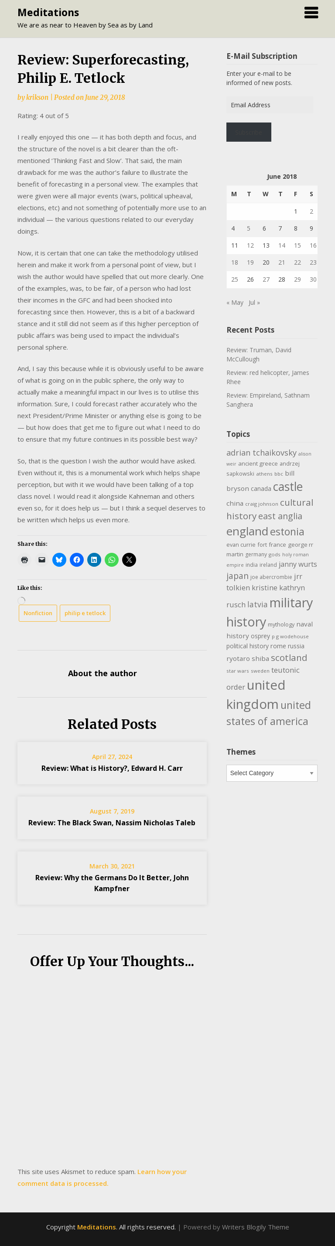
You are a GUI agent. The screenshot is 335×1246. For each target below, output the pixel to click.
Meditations (48, 12)
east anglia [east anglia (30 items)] (280, 516)
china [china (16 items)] (234, 503)
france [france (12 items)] (277, 544)
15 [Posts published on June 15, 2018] (297, 245)
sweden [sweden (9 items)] (260, 670)
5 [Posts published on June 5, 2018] (248, 228)
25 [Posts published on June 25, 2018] (234, 279)
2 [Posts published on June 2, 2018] (311, 211)
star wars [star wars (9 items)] (237, 670)
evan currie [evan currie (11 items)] (241, 544)
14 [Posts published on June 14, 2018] (281, 245)
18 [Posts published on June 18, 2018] (234, 262)
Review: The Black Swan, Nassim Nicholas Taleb (111, 822)
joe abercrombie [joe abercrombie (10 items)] (271, 577)
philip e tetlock (85, 613)
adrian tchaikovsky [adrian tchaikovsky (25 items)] (261, 452)
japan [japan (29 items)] (237, 576)
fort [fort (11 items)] (262, 544)
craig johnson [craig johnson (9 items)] (261, 503)
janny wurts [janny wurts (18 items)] (298, 564)
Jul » (254, 302)
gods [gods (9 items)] (274, 554)
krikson (37, 97)
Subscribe (248, 132)
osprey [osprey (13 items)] (260, 636)
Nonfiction (38, 613)
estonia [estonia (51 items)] (287, 531)
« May (234, 302)
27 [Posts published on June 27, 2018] (266, 279)
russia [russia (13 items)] (296, 646)
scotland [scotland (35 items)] (289, 657)
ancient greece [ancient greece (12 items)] (258, 463)
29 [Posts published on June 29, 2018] (297, 279)
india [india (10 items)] (252, 565)
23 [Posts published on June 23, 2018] (313, 262)
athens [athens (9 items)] (264, 473)
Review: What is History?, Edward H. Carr (112, 768)
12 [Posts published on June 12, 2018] (250, 245)
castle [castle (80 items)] (288, 486)
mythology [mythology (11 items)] (281, 624)
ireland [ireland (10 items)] (268, 565)
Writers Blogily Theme (255, 1226)
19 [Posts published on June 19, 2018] (250, 262)
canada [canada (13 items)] (261, 488)
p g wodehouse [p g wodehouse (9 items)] (290, 636)
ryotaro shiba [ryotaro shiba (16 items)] (247, 658)
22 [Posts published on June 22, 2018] (297, 262)
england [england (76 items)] (247, 531)
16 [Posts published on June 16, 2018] (313, 245)
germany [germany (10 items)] (256, 554)
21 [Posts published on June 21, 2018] (281, 262)
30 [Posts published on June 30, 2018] (313, 279)
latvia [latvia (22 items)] (257, 604)
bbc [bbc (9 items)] (278, 473)
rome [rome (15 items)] (278, 645)
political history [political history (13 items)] (247, 646)
